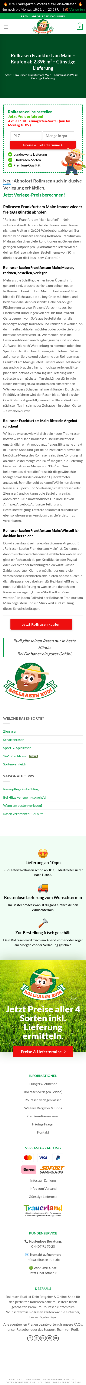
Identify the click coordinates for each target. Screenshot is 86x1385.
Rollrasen (37, 1302)
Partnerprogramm (67, 1382)
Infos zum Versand (43, 1188)
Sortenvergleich (14, 764)
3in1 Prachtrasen (15, 756)
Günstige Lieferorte (43, 1196)
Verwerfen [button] (77, 9)
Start (8, 75)
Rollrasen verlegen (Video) (43, 1092)
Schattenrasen (13, 740)
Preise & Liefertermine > (43, 145)
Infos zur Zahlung (43, 1180)
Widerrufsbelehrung (59, 1379)
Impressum (33, 1379)
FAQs (78, 1324)
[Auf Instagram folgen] (37, 1338)
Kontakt (43, 1132)
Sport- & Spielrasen (17, 748)
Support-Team (54, 1329)
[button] (5, 27)
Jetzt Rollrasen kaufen (41, 624)
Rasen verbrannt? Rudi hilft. (23, 814)
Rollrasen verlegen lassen (43, 1100)
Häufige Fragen (43, 1124)
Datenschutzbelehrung (24, 1382)
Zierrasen (10, 731)
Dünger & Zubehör (43, 1084)
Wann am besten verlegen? (22, 805)
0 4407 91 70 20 (43, 1246)
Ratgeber (23, 1329)
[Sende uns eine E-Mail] (43, 1338)
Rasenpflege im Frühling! (21, 789)
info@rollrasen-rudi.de (43, 1259)
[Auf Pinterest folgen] (49, 1338)
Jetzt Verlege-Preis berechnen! (34, 194)
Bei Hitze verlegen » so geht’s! (24, 797)
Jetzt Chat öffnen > (43, 1273)
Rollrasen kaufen (41, 1312)
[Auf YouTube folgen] (56, 1338)
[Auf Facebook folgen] (30, 1338)
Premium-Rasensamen (43, 1116)
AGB (47, 1382)
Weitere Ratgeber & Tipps (43, 1108)
